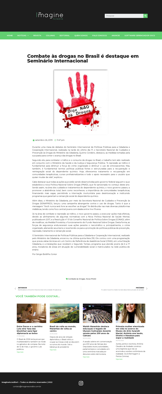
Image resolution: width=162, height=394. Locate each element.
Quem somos (81, 35)
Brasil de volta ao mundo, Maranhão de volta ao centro (63, 328)
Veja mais (20, 352)
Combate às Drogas (76, 279)
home (10, 35)
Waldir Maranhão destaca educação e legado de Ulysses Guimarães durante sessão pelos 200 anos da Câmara (97, 331)
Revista (37, 35)
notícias (23, 35)
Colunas (50, 35)
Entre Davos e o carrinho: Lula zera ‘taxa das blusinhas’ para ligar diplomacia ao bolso (30, 329)
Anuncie (116, 35)
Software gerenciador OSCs (140, 35)
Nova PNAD (91, 279)
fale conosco (99, 35)
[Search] (145, 16)
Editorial (65, 35)
